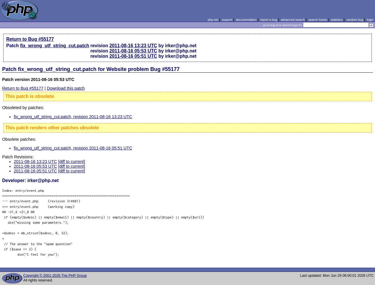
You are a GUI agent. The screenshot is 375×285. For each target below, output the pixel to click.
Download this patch (66, 88)
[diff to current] (71, 161)
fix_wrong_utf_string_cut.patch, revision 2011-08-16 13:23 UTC (73, 116)
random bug (354, 19)
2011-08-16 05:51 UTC (133, 56)
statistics (337, 19)
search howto (317, 19)
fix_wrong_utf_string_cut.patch (54, 45)
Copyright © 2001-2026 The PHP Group (55, 276)
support (227, 19)
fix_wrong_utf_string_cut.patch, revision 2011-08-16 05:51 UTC (73, 148)
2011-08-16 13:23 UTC (133, 45)
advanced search (293, 19)
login (370, 19)
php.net (213, 19)
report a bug (268, 19)
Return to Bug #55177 (30, 39)
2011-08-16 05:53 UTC (133, 50)
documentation (246, 19)
